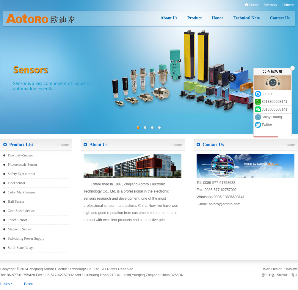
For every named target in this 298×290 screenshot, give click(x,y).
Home (252, 5)
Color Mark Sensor (21, 192)
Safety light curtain (21, 174)
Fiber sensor (16, 183)
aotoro (263, 94)
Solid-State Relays (21, 248)
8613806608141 (271, 102)
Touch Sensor (17, 220)
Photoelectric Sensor (22, 164)
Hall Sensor (16, 201)
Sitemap (270, 5)
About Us (169, 18)
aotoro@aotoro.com (224, 204)
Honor (217, 18)
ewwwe (292, 269)
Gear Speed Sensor (21, 211)
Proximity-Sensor (20, 155)
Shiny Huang (268, 117)
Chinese (288, 5)
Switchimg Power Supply (26, 238)
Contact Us (280, 18)
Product (194, 18)
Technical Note (246, 18)
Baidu (28, 284)
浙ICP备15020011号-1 (280, 275)
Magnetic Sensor (20, 229)
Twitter (263, 125)
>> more (63, 144)
